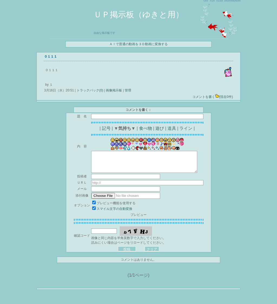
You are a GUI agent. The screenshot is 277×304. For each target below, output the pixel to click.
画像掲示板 (114, 90)
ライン (185, 128)
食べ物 (145, 128)
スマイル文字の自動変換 (114, 209)
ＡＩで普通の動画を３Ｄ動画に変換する (138, 44)
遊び (159, 128)
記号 (106, 128)
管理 (128, 90)
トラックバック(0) (90, 90)
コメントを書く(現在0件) (212, 97)
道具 (171, 128)
